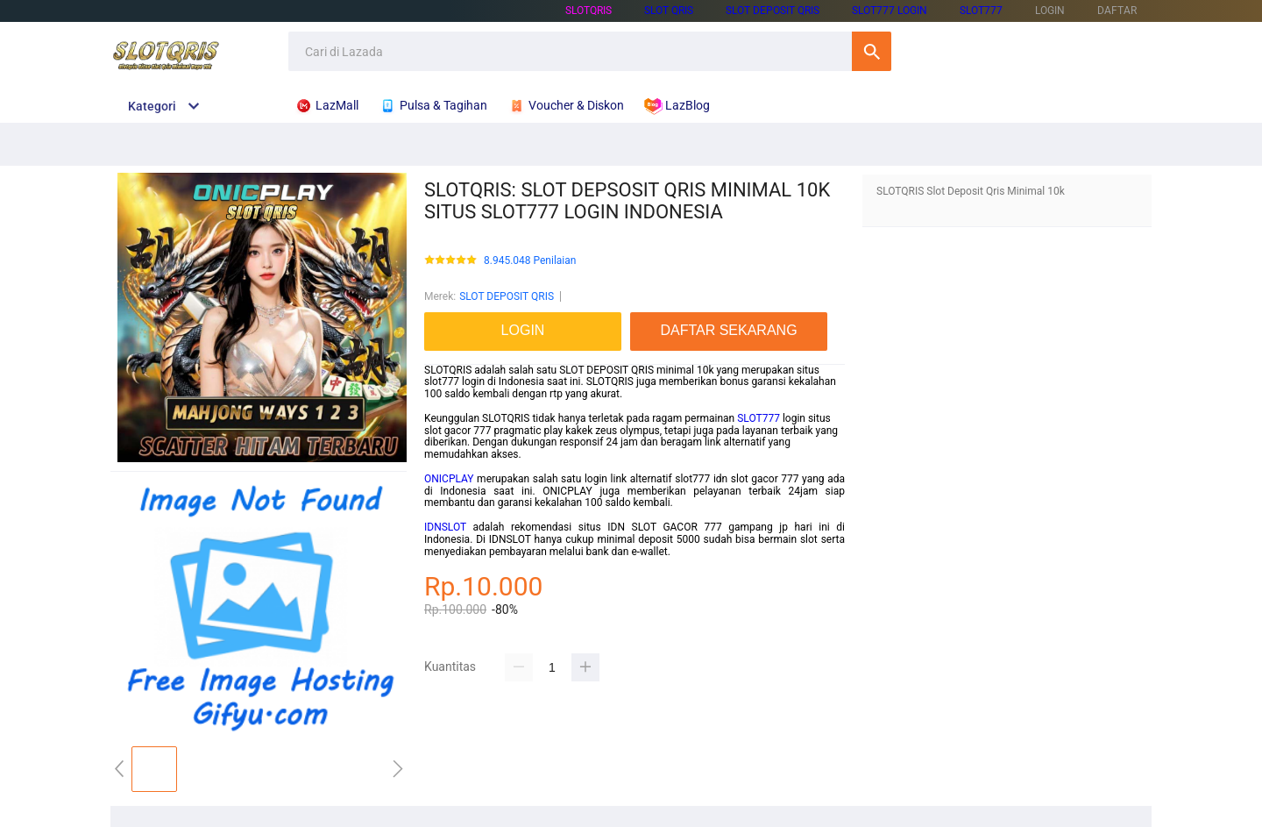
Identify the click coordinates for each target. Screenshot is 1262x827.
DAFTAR (1117, 10)
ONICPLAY (449, 479)
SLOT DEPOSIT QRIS (772, 10)
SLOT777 (981, 10)
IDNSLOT (445, 527)
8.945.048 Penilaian (530, 261)
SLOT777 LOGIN (889, 10)
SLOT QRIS (668, 10)
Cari (871, 51)
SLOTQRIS (588, 10)
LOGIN (1050, 10)
